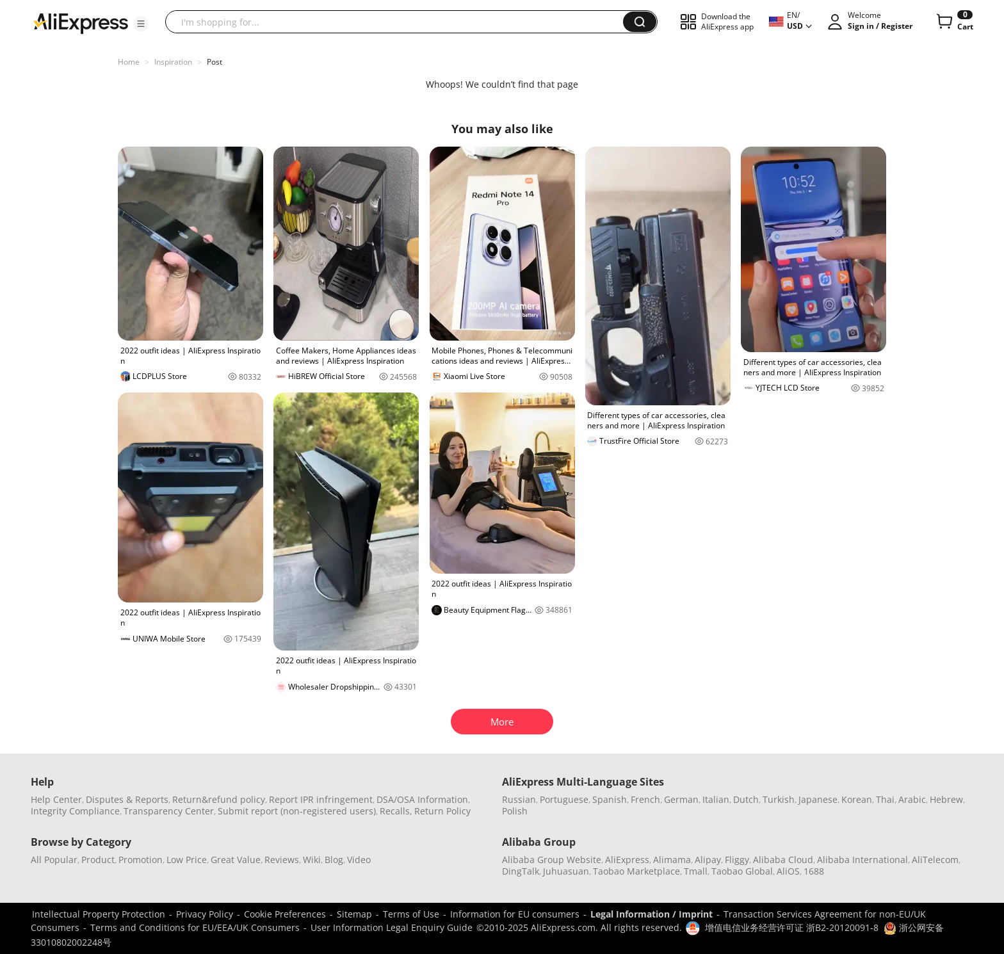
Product (98, 859)
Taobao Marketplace (636, 871)
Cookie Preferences (285, 914)
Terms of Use (411, 914)
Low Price (186, 859)
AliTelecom (935, 859)
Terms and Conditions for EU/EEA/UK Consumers (195, 927)
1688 (814, 871)
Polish (515, 811)
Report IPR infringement (321, 799)
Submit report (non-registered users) (297, 811)
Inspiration (173, 61)
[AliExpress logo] (81, 22)
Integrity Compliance (75, 811)
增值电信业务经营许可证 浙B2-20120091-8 (791, 927)
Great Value (236, 859)
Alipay (708, 859)
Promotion (140, 859)
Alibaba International (862, 859)
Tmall (696, 871)
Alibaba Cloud (783, 859)
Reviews (281, 859)
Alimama (672, 859)
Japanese (818, 799)
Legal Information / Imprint (651, 914)
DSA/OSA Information (422, 799)
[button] (141, 23)
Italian (715, 799)
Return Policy (442, 811)
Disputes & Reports (127, 799)
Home (129, 61)
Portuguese (564, 799)
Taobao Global (742, 871)
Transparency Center (169, 811)
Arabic (912, 799)
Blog (334, 859)
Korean (856, 799)
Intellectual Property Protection (98, 914)
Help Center (56, 799)
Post (214, 61)
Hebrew (946, 799)
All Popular (54, 859)
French (645, 799)
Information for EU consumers (514, 914)
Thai (885, 799)
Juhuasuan (566, 871)
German (681, 799)
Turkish (779, 799)
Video (359, 859)
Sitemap (354, 914)
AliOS (788, 871)
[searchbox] (399, 22)
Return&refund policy (218, 799)
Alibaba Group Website (551, 859)
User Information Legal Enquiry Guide (392, 927)
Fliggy (737, 859)
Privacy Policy (204, 914)
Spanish (609, 799)
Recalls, (396, 811)
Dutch (746, 799)
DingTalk (520, 871)
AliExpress (627, 859)
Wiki (312, 859)
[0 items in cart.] (953, 22)
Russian (519, 799)
